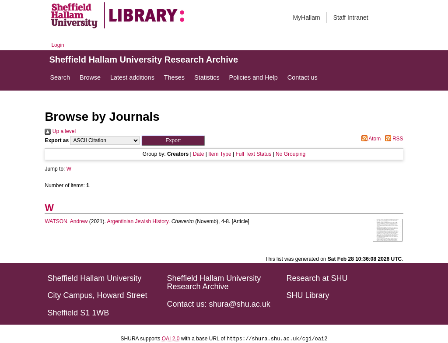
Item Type (219, 154)
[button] (173, 140)
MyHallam (306, 17)
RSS (392, 139)
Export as (57, 140)
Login (57, 45)
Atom (370, 139)
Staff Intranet (350, 17)
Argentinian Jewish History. (138, 221)
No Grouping (290, 154)
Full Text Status (253, 154)
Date (198, 154)
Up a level (60, 131)
